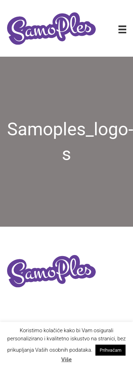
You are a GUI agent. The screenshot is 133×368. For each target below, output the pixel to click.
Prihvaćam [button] (110, 350)
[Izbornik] (122, 29)
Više (66, 359)
